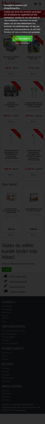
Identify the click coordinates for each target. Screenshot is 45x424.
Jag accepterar (22, 38)
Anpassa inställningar (22, 43)
